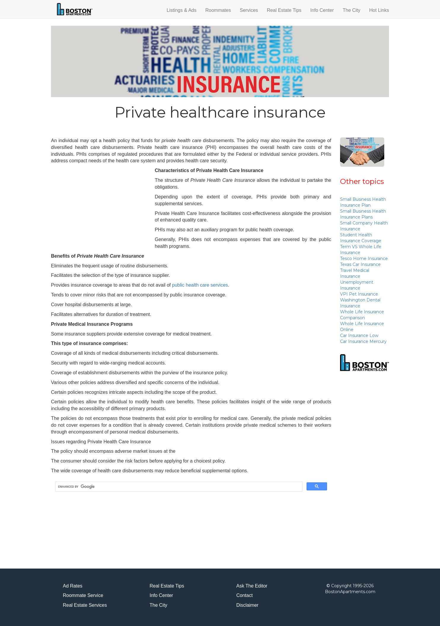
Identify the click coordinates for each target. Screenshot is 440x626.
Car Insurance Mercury (363, 341)
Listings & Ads (182, 10)
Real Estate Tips (284, 10)
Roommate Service (83, 595)
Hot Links (379, 10)
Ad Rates (72, 585)
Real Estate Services (85, 605)
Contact (244, 595)
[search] (178, 486)
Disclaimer (247, 605)
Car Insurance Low (359, 335)
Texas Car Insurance (360, 264)
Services (249, 10)
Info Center (322, 10)
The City (352, 10)
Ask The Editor (251, 585)
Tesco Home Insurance (364, 258)
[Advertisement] (101, 208)
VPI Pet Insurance (359, 294)
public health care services (200, 285)
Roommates (218, 10)
